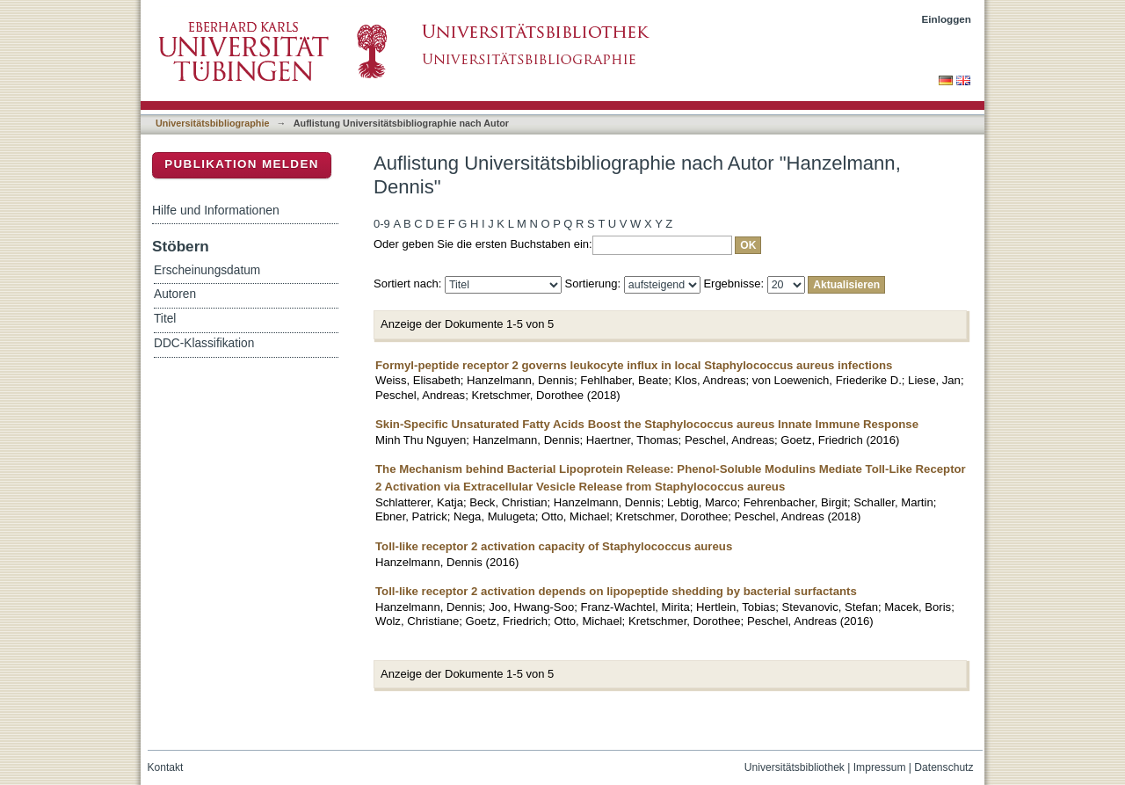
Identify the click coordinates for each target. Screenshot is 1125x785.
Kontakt (166, 767)
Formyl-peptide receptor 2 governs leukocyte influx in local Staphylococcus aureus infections (633, 365)
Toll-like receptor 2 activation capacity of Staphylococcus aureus (553, 546)
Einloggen (947, 19)
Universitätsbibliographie (212, 123)
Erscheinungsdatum (207, 270)
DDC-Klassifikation (204, 343)
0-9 (382, 223)
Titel (165, 318)
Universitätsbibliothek (794, 767)
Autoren (175, 294)
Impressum (879, 767)
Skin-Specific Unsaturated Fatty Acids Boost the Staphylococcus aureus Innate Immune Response (646, 424)
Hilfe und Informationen (215, 210)
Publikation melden (241, 164)
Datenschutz (943, 767)
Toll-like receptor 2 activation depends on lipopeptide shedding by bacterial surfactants (616, 591)
